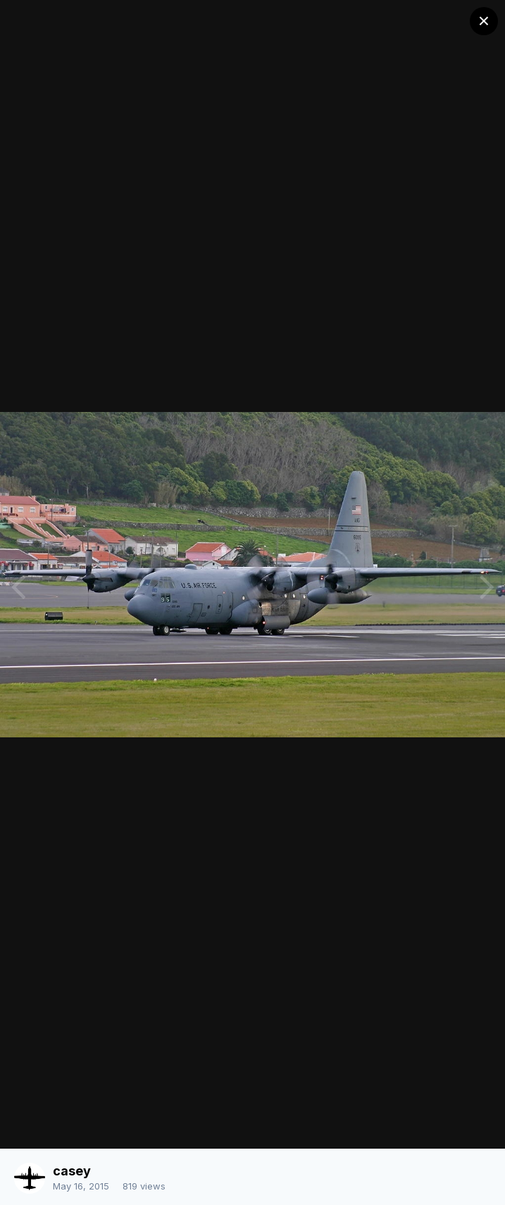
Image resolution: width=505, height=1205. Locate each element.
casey (72, 1170)
